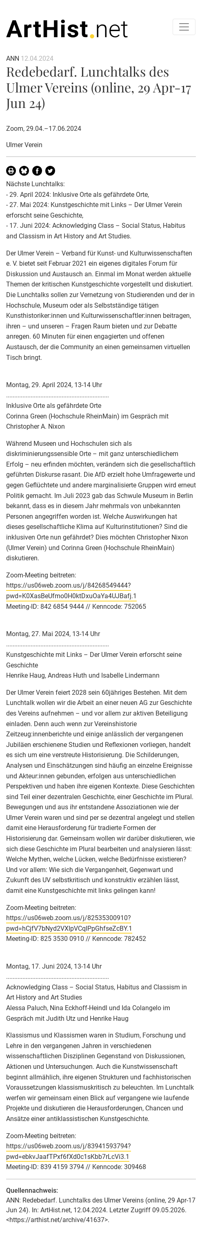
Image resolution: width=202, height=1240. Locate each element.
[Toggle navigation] (184, 27)
